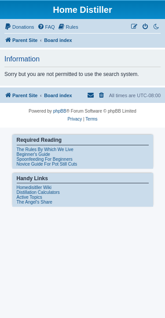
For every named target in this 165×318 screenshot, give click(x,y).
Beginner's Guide (33, 154)
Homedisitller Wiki (34, 187)
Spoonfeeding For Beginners (45, 159)
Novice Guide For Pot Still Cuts (47, 164)
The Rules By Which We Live (45, 149)
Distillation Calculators (38, 192)
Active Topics (29, 197)
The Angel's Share (34, 202)
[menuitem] (19, 27)
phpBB (59, 111)
